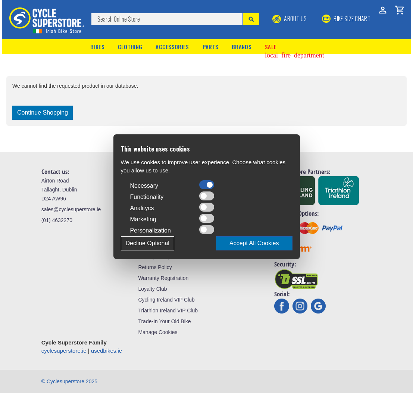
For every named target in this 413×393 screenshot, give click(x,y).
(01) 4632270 (56, 220)
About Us (289, 18)
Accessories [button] (172, 47)
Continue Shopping (42, 112)
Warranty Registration (163, 278)
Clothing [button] (130, 47)
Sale (294, 47)
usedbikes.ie (106, 350)
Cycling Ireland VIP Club (166, 300)
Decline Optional (147, 243)
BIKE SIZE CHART (346, 18)
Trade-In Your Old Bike (164, 321)
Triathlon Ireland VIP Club (168, 311)
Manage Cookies (157, 332)
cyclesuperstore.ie (64, 350)
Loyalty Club (152, 289)
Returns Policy (155, 267)
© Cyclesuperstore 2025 (69, 381)
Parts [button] (211, 47)
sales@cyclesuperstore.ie (71, 209)
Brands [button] (241, 47)
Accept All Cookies (254, 243)
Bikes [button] (97, 47)
